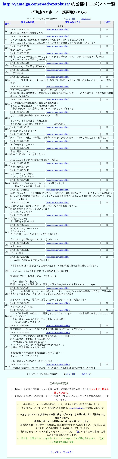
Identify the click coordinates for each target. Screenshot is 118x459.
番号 (7, 24)
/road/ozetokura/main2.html (58, 303)
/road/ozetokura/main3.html (58, 332)
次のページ (86, 19)
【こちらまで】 (77, 407)
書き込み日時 (27, 22)
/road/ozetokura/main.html (57, 29)
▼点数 (107, 22)
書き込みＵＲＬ (73, 22)
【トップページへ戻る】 (62, 452)
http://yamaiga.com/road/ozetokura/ (36, 4)
